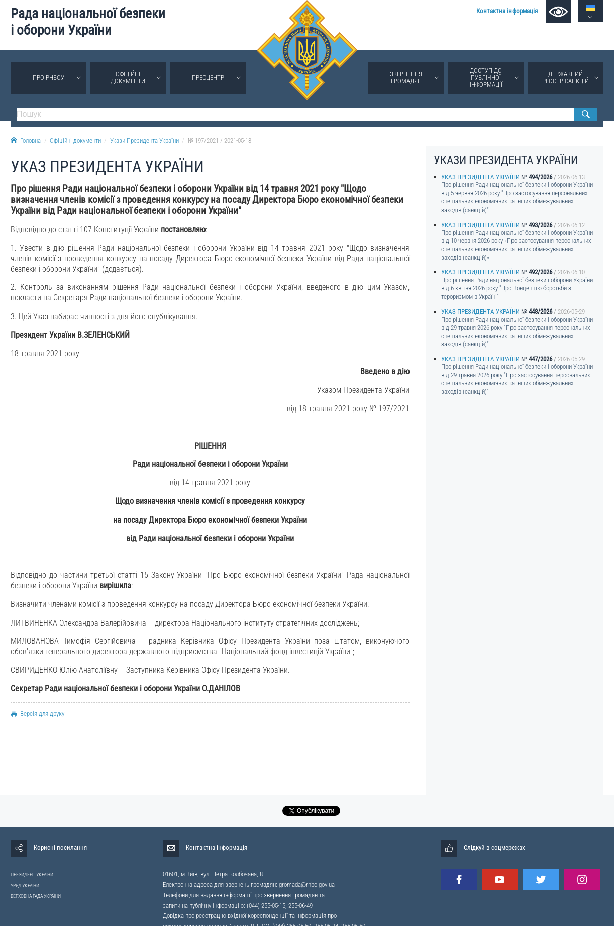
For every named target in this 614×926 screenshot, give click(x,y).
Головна (26, 140)
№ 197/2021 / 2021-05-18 (219, 140)
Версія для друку (37, 713)
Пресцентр (208, 77)
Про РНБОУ (48, 77)
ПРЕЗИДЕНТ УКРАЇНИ (32, 874)
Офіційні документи (128, 77)
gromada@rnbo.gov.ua (307, 884)
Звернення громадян (406, 77)
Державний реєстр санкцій (565, 77)
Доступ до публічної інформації (486, 77)
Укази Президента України (144, 140)
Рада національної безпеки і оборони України (88, 22)
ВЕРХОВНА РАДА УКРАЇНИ (36, 896)
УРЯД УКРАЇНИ (25, 885)
